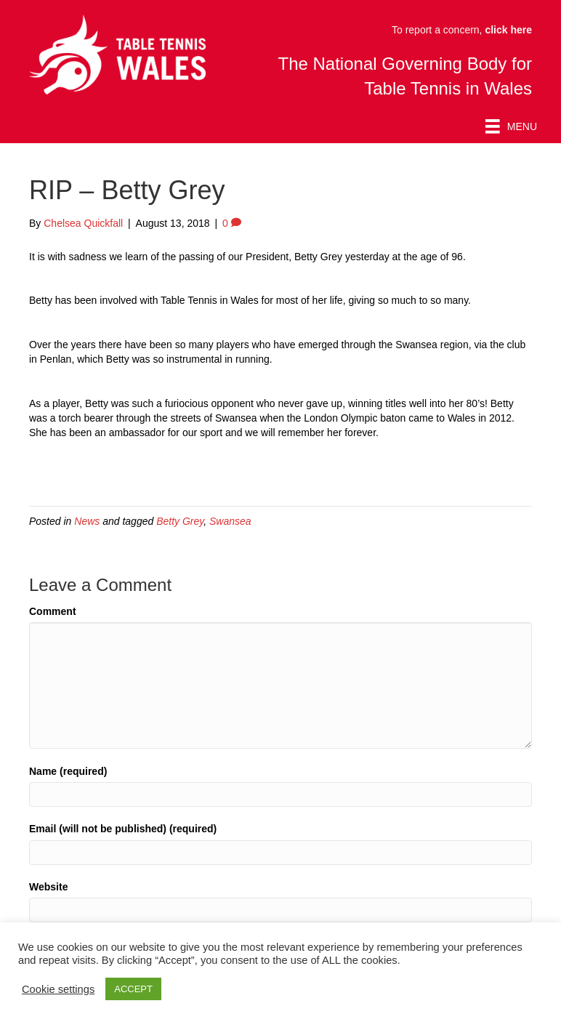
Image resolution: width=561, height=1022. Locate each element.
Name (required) (68, 771)
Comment (52, 611)
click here (508, 30)
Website (48, 887)
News (87, 521)
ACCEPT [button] (133, 988)
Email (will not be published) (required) (123, 828)
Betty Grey (179, 521)
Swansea (230, 521)
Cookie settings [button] (58, 989)
